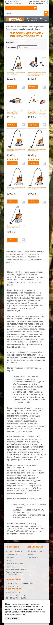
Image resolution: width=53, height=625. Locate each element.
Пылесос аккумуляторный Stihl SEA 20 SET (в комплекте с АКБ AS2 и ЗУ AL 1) (37, 74)
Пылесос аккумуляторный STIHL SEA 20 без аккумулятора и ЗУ (14, 112)
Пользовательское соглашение (14, 573)
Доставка (10, 557)
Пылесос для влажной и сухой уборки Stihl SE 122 (16, 188)
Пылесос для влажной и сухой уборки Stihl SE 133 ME (16, 226)
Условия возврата (14, 551)
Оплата (9, 560)
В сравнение (23, 87)
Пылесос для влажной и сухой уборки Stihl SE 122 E (37, 188)
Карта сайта (33, 557)
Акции (30, 554)
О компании (11, 554)
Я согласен (12, 618)
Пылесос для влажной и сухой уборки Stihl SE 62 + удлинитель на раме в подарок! (37, 112)
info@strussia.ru (13, 592)
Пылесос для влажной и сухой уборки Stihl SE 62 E (16, 150)
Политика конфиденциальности (16, 568)
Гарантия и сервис (14, 564)
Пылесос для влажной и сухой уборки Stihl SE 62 (37, 150)
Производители (35, 551)
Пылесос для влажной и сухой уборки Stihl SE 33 (16, 73)
